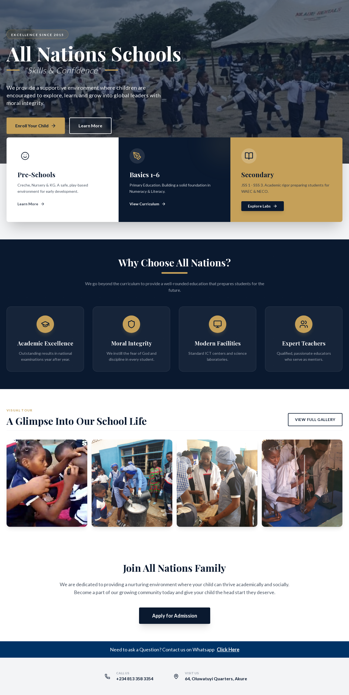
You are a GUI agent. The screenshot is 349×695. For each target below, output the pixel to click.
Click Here (228, 649)
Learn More (90, 125)
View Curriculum (148, 203)
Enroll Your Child (35, 125)
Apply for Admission (174, 616)
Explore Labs (262, 206)
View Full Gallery (315, 419)
